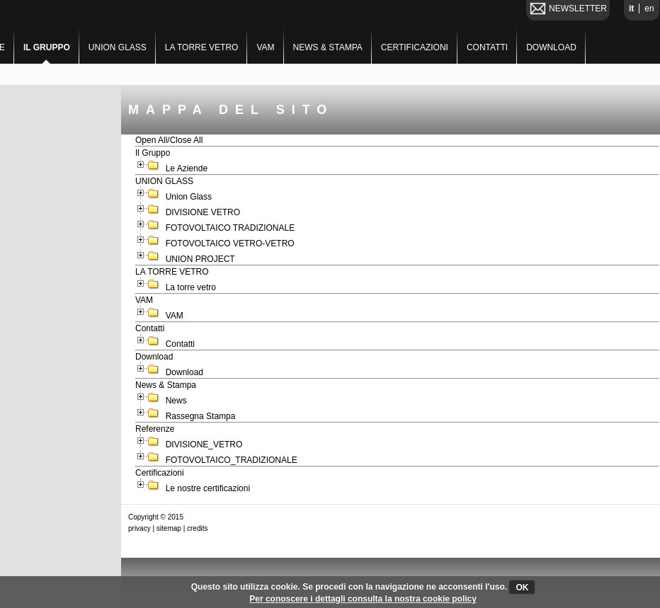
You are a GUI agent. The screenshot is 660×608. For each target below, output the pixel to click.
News (176, 401)
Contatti (487, 47)
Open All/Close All (169, 140)
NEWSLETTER (578, 8)
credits (197, 528)
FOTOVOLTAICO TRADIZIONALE (230, 228)
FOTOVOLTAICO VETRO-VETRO (230, 243)
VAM (265, 47)
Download (551, 47)
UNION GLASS (118, 47)
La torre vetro (192, 287)
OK (522, 587)
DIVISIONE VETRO (203, 212)
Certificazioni (414, 47)
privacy (139, 528)
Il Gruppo (46, 47)
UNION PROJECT (200, 259)
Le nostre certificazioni (208, 488)
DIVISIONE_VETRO (204, 444)
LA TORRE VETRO (202, 47)
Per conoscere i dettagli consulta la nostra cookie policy (363, 599)
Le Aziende (186, 168)
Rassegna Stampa (200, 416)
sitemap (169, 528)
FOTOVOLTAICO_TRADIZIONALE (231, 460)
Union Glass (189, 197)
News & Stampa (328, 47)
